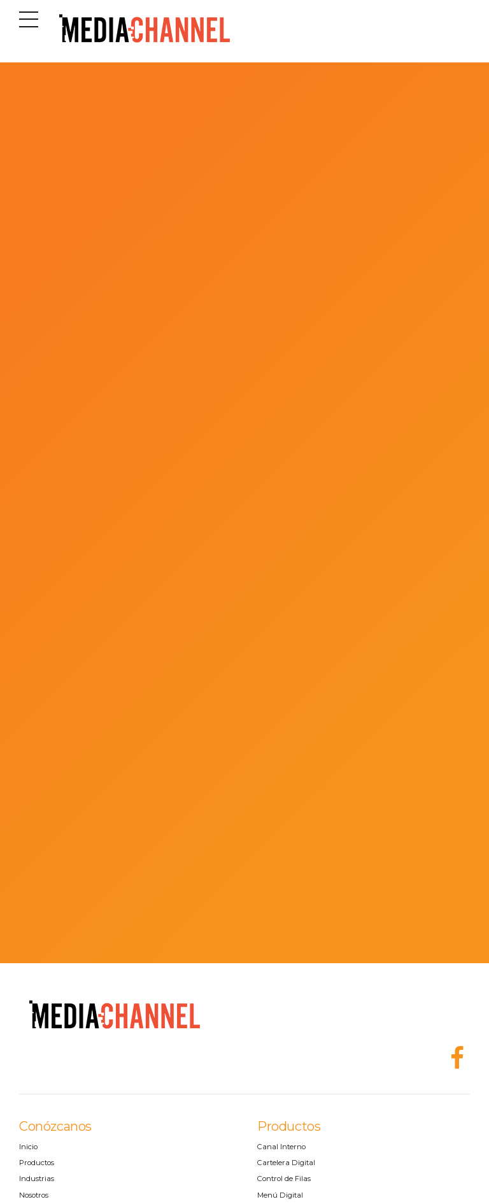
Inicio (28, 1146)
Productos (36, 1162)
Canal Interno (281, 1146)
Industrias (36, 1178)
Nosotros (33, 1195)
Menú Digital (280, 1195)
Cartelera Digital (286, 1162)
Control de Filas (284, 1178)
